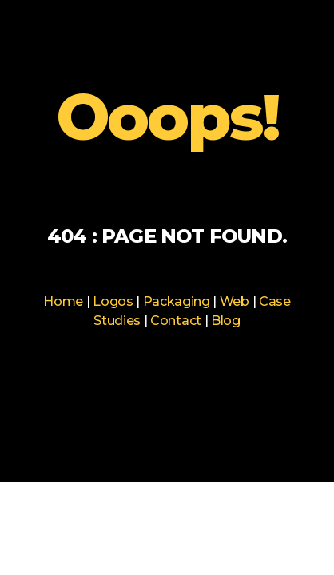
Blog (226, 320)
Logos (113, 301)
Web (234, 301)
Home (63, 301)
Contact (175, 320)
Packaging (176, 301)
